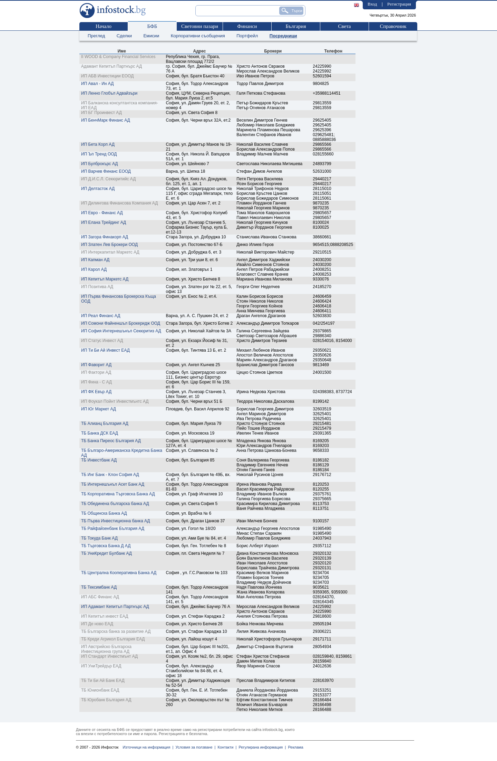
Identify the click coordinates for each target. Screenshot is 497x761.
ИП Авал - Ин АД (97, 83)
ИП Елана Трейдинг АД (103, 222)
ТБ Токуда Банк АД (99, 538)
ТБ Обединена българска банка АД (115, 503)
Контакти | (225, 747)
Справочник (393, 26)
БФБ (152, 26)
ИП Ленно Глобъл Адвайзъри (109, 93)
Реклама (294, 747)
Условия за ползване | (194, 747)
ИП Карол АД (94, 269)
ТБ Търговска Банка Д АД (105, 545)
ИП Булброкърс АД (99, 163)
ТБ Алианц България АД (104, 423)
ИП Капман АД (95, 259)
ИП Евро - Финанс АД (102, 212)
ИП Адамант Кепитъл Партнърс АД (115, 606)
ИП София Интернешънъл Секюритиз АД (121, 331)
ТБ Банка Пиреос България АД (111, 440)
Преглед (96, 35)
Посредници (283, 35)
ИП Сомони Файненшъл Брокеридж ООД (120, 323)
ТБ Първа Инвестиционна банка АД (115, 521)
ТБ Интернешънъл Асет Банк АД (112, 484)
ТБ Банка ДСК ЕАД (99, 433)
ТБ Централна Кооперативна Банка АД (118, 572)
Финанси (247, 26)
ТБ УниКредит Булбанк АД (106, 553)
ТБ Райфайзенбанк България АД (112, 528)
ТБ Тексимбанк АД (99, 587)
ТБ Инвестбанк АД (99, 460)
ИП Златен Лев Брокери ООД (109, 244)
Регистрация (399, 4)
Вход (372, 4)
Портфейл (247, 35)
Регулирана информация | (261, 747)
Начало (103, 26)
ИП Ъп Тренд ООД (99, 154)
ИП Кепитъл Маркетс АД (104, 279)
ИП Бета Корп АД (98, 144)
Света (344, 26)
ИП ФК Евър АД (96, 391)
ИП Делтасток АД (98, 188)
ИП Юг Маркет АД (98, 409)
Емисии (151, 35)
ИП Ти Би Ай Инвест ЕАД (105, 350)
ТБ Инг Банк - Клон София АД (110, 474)
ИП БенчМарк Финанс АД (105, 120)
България (295, 26)
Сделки (124, 35)
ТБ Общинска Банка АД (104, 513)
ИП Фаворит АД (96, 364)
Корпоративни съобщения (198, 35)
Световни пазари (199, 26)
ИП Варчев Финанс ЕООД (106, 171)
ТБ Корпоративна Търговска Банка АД (118, 494)
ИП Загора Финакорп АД (104, 237)
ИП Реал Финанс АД (100, 315)
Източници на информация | (148, 747)
